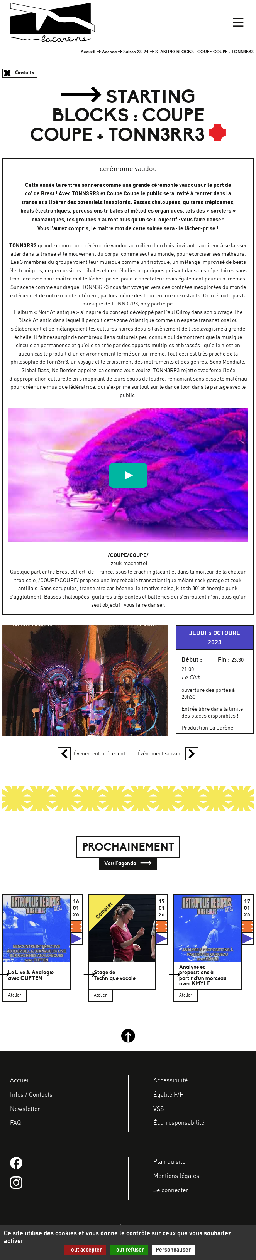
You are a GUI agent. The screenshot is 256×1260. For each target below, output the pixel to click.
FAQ (15, 1122)
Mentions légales (176, 1175)
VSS (158, 1108)
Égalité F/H (168, 1094)
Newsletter (25, 1108)
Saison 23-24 (136, 51)
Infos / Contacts (31, 1094)
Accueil (88, 51)
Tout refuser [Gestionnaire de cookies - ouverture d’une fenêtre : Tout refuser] (129, 1249)
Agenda (109, 51)
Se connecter (170, 1190)
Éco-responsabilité (178, 1122)
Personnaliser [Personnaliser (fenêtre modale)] (173, 1249)
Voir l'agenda (127, 863)
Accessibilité (170, 1080)
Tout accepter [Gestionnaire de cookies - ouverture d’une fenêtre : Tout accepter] (85, 1249)
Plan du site (169, 1161)
